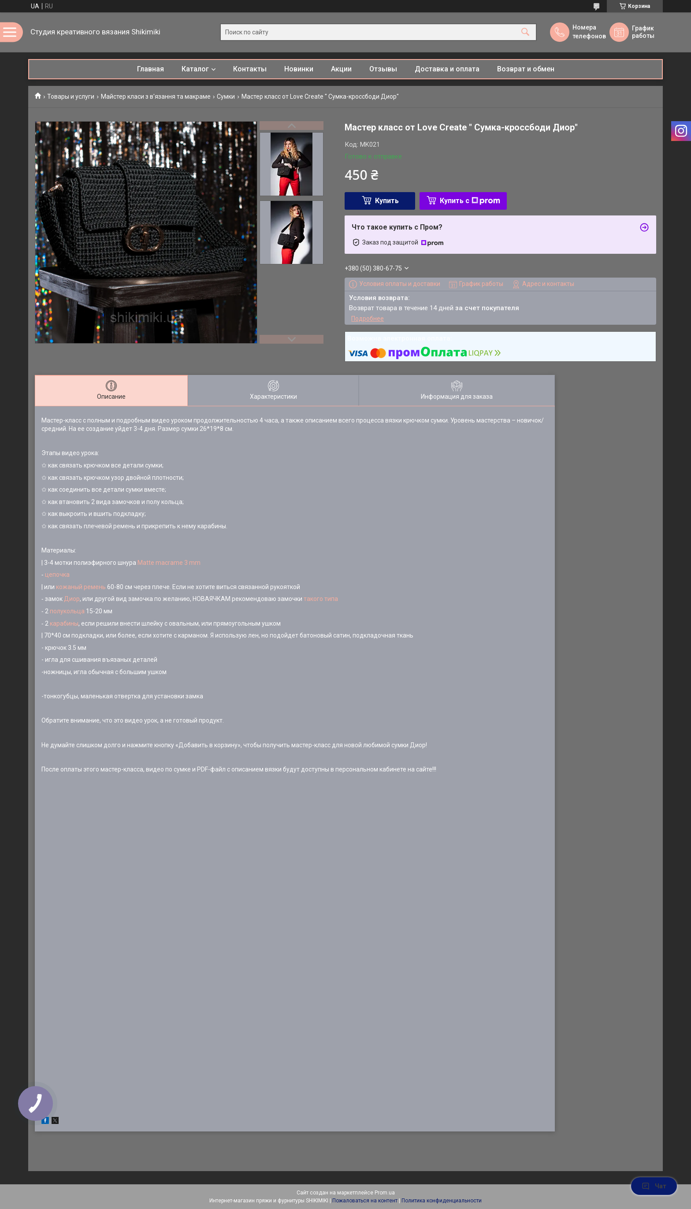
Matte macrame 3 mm (169, 562)
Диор (72, 598)
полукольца (68, 611)
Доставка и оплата (447, 69)
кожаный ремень (81, 586)
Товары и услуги (70, 96)
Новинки (298, 69)
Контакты (250, 69)
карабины (64, 623)
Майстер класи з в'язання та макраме (156, 96)
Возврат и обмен (525, 69)
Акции (341, 69)
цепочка (58, 574)
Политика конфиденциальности (441, 1201)
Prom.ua (385, 1193)
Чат (654, 1186)
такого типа (321, 598)
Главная (150, 69)
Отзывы (383, 69)
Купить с (470, 201)
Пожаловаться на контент (365, 1201)
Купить (387, 201)
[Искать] (525, 32)
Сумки (226, 96)
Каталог (195, 69)
